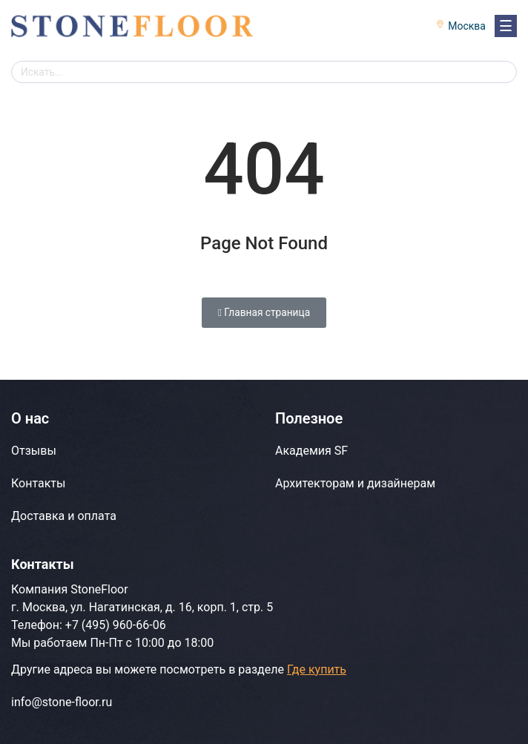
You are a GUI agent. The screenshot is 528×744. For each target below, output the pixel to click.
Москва (467, 26)
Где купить (316, 669)
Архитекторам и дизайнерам (355, 483)
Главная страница (264, 312)
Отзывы (33, 451)
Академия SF (311, 451)
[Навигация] (506, 26)
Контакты (38, 483)
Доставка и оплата (63, 516)
